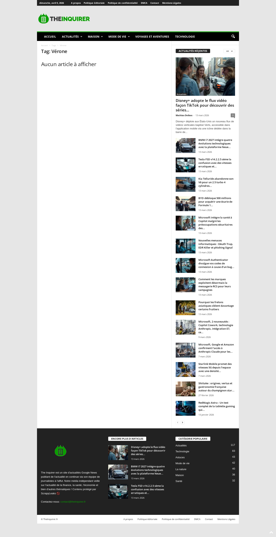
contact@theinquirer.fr (72, 501)
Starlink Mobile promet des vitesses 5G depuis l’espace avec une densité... (215, 367)
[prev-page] (178, 422)
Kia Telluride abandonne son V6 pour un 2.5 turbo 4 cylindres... (215, 182)
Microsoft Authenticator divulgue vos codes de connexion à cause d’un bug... (216, 263)
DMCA (144, 2)
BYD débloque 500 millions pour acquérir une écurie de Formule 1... (215, 201)
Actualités (72, 36)
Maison (95, 36)
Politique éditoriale (94, 2)
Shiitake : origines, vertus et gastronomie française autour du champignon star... (216, 386)
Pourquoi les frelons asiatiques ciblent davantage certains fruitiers (216, 305)
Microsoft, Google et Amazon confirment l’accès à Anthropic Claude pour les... (216, 348)
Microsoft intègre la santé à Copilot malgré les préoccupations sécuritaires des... (215, 223)
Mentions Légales (171, 2)
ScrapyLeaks (48, 493)
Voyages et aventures (152, 36)
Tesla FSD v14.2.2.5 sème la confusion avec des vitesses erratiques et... (214, 162)
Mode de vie (119, 36)
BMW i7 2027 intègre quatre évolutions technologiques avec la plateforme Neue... (215, 143)
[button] (233, 36)
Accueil (50, 36)
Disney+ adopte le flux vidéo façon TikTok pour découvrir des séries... (205, 105)
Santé (178, 481)
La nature (180, 469)
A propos (76, 2)
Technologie (185, 36)
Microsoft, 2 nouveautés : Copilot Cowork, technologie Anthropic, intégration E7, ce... (215, 327)
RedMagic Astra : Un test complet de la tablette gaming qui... (216, 406)
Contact (154, 2)
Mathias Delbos (184, 115)
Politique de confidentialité (123, 2)
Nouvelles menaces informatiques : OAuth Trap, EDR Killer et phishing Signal (215, 244)
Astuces (180, 457)
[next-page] (182, 422)
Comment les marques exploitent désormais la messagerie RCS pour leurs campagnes (214, 284)
